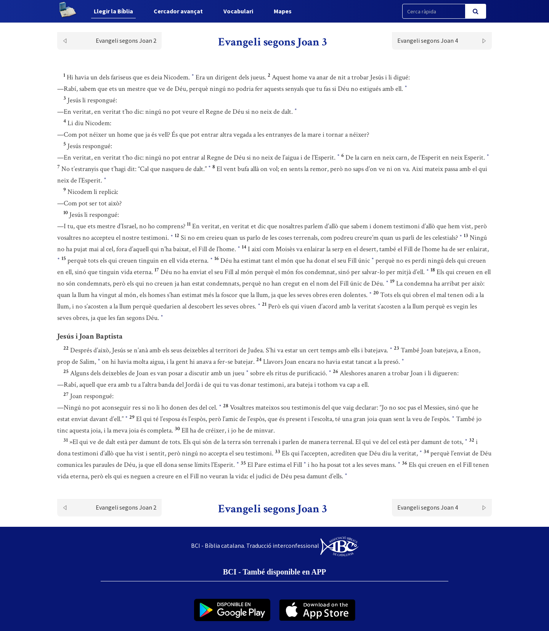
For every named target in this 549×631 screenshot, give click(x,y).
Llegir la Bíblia (113, 11)
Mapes (283, 11)
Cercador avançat (178, 11)
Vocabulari (238, 11)
